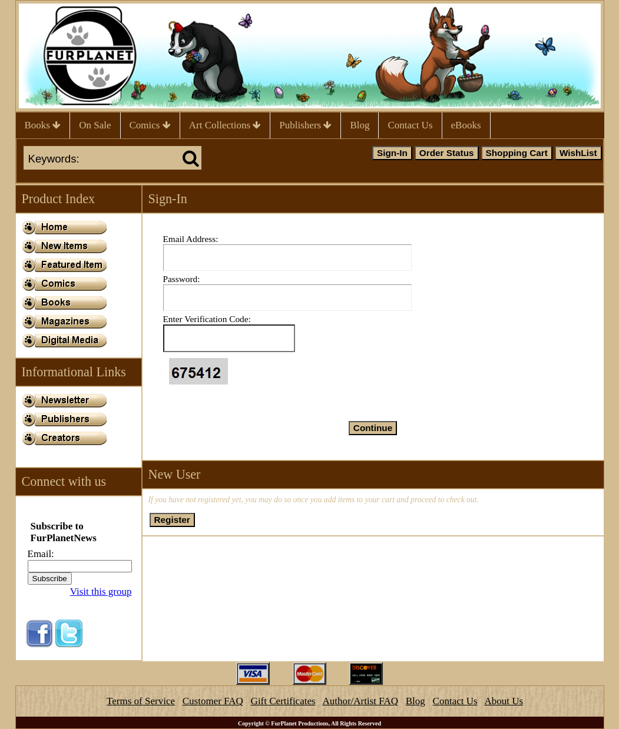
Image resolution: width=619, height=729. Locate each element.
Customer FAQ (213, 701)
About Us (503, 701)
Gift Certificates (283, 701)
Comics (150, 125)
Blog (359, 125)
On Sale (95, 125)
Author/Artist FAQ (360, 701)
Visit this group (101, 591)
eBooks (466, 125)
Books (43, 125)
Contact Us (410, 125)
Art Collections (225, 125)
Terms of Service (141, 701)
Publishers (305, 125)
